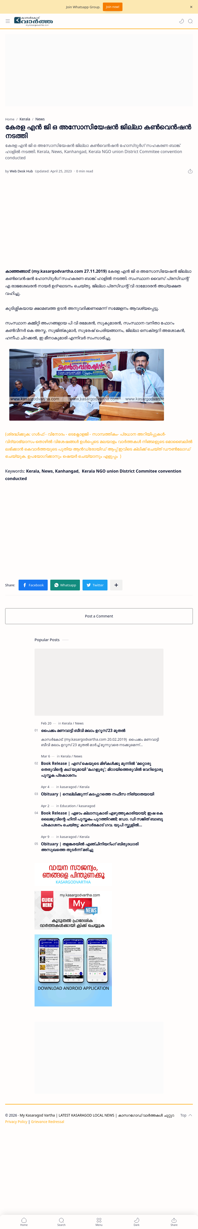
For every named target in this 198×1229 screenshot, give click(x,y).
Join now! (112, 7)
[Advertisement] (99, 70)
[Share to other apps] (116, 585)
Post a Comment (99, 616)
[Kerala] (68, 723)
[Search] (190, 21)
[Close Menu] (191, 7)
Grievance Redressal (47, 1121)
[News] (79, 723)
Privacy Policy (16, 1121)
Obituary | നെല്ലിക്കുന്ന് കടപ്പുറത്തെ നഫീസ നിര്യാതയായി (97, 794)
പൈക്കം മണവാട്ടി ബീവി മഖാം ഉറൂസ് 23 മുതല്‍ (83, 730)
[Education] (69, 805)
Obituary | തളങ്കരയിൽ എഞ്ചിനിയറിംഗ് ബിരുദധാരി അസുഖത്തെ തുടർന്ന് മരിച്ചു (89, 846)
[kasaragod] (69, 786)
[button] (181, 21)
